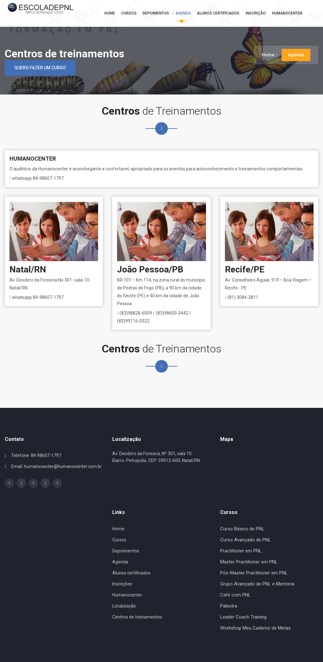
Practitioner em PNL (241, 551)
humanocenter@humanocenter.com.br (63, 466)
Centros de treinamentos (137, 616)
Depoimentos (154, 13)
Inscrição (254, 13)
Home (108, 13)
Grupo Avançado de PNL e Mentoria (257, 584)
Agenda (181, 13)
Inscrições (122, 583)
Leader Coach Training (243, 617)
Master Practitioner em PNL (249, 562)
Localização (124, 605)
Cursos (127, 13)
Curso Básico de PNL (242, 529)
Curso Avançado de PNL (245, 540)
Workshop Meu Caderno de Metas (255, 628)
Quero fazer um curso (40, 67)
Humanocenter (285, 13)
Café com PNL (235, 595)
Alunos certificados (131, 572)
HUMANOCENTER (32, 158)
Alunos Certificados (216, 13)
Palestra (228, 606)
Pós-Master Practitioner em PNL (254, 573)
